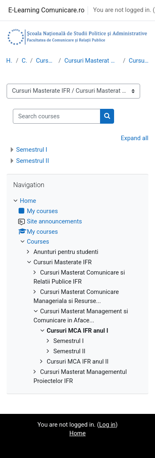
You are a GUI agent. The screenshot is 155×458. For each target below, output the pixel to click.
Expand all (134, 138)
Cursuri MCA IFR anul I (139, 60)
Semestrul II (32, 160)
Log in (107, 424)
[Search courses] (56, 116)
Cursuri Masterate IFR (45, 60)
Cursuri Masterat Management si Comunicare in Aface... (92, 60)
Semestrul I (31, 149)
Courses (24, 60)
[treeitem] (77, 291)
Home (9, 60)
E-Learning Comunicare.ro (46, 10)
